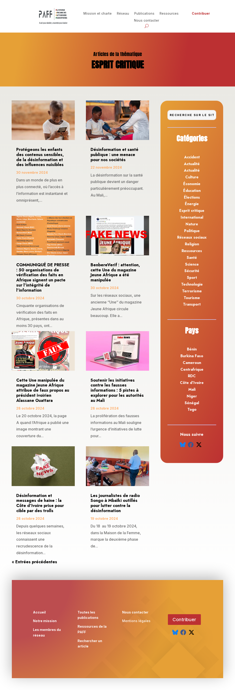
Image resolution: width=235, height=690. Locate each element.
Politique (192, 230)
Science (192, 264)
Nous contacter (146, 20)
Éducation (192, 190)
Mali (192, 389)
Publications (144, 13)
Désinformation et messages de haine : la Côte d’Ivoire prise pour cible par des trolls (40, 503)
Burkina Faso (191, 356)
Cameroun (192, 362)
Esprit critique (191, 210)
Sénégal (192, 403)
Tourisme (192, 297)
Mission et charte (97, 13)
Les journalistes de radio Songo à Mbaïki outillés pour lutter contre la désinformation (115, 503)
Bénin (192, 349)
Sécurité (191, 270)
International (192, 217)
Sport (192, 277)
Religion (192, 244)
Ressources (169, 13)
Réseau (123, 13)
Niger (192, 396)
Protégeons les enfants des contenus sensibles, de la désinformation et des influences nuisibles (40, 157)
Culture (192, 177)
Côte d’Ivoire (192, 382)
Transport (192, 304)
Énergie (192, 204)
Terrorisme (192, 291)
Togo (191, 409)
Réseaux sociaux (192, 237)
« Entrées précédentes (34, 562)
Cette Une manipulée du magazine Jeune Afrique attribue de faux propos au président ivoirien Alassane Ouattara (42, 390)
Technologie (192, 284)
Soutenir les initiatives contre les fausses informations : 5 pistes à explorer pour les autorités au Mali (117, 390)
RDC (192, 376)
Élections (192, 197)
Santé (192, 257)
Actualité (192, 164)
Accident (192, 157)
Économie (191, 184)
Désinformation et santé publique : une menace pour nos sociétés (114, 155)
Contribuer (201, 13)
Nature (192, 224)
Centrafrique (191, 369)
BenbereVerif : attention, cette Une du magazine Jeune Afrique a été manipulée (115, 272)
